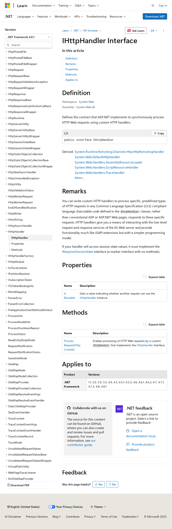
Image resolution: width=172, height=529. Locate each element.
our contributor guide (81, 442)
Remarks (70, 64)
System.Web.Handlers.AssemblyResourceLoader (108, 162)
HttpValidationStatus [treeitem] (21, 190)
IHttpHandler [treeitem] (19, 238)
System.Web (86, 102)
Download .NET (155, 16)
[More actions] (163, 30)
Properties (71, 69)
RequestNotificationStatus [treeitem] (24, 352)
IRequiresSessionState (77, 251)
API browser (90, 30)
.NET (76, 30)
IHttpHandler (88, 298)
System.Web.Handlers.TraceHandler (99, 172)
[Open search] (153, 5)
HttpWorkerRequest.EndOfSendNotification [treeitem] (22, 204)
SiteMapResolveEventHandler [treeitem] (26, 400)
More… (80, 177)
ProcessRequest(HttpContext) (72, 345)
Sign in (163, 5)
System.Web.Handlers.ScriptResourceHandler (106, 167)
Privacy (88, 516)
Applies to (71, 80)
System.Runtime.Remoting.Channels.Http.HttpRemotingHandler (119, 151)
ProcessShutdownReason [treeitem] (23, 328)
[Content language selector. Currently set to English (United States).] (23, 507)
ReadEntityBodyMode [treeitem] (21, 340)
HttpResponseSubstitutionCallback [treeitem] (29, 106)
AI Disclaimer (13, 516)
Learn (65, 30)
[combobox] (28, 37)
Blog (55, 516)
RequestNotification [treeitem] (20, 346)
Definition (71, 58)
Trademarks (129, 516)
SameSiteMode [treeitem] (17, 358)
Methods (71, 74)
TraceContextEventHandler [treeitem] (24, 430)
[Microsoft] (7, 5)
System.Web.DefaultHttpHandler (97, 157)
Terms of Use (109, 516)
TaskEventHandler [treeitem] (19, 412)
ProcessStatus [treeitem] (17, 334)
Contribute (72, 516)
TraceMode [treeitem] (15, 442)
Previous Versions (37, 516)
